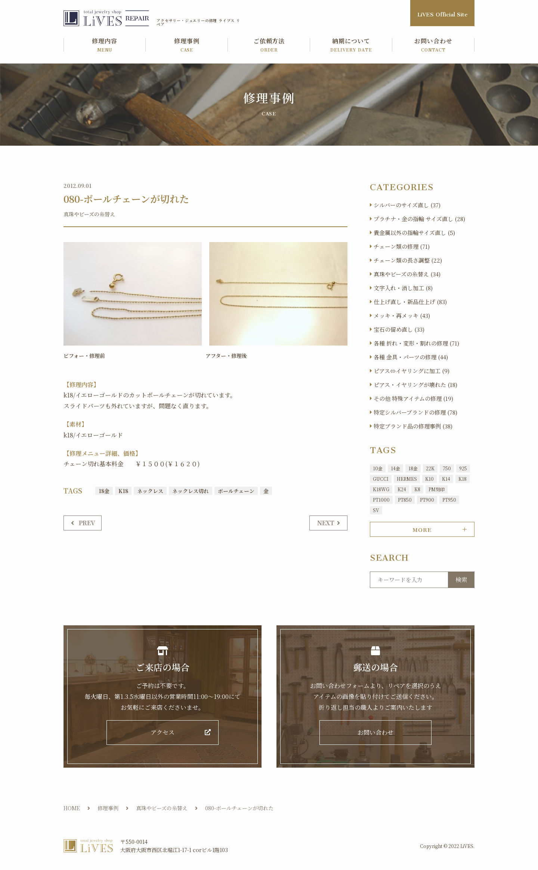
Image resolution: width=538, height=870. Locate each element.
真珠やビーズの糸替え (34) (407, 274)
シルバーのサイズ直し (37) (407, 205)
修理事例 (187, 45)
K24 (402, 489)
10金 (378, 468)
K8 (417, 489)
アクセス (162, 732)
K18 (123, 491)
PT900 (427, 499)
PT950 (449, 499)
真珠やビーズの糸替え (89, 214)
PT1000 (381, 499)
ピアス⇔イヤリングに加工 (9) (411, 371)
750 (447, 468)
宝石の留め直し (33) (399, 329)
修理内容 (105, 45)
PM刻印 (437, 489)
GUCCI (381, 479)
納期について (351, 45)
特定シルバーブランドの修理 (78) (415, 412)
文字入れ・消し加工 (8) (403, 288)
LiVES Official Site (442, 13)
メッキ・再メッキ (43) (402, 315)
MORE (422, 528)
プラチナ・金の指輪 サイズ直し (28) (419, 219)
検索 (461, 579)
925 (463, 468)
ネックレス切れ (190, 491)
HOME (72, 808)
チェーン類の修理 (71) (402, 246)
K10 (429, 479)
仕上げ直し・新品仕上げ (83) (410, 302)
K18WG (381, 489)
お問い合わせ (433, 45)
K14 (446, 479)
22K (430, 468)
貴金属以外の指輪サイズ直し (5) (414, 232)
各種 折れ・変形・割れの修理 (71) (416, 343)
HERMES (407, 479)
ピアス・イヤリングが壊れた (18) (415, 384)
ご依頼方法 (269, 45)
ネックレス (150, 491)
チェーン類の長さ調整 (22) (408, 260)
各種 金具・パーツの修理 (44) (411, 357)
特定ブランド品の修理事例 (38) (413, 426)
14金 (395, 468)
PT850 (405, 499)
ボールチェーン (236, 491)
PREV (87, 522)
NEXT (325, 522)
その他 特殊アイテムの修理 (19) (413, 398)
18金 (104, 491)
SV (376, 510)
